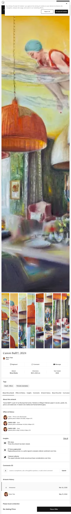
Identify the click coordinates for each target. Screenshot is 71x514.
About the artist (56, 393)
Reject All (47, 11)
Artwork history (45, 393)
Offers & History (20, 393)
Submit (64, 470)
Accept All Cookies (61, 11)
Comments (36, 393)
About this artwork (8, 393)
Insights (29, 393)
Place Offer (54, 509)
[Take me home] (2, 2)
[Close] (67, 3)
